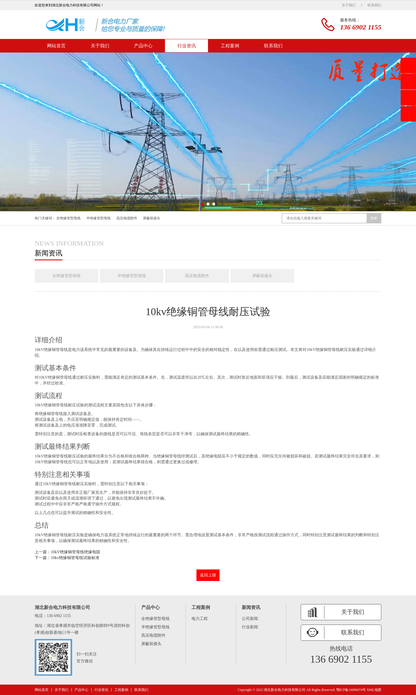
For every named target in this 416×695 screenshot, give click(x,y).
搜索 (373, 218)
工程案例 (230, 45)
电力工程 (200, 618)
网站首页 (56, 45)
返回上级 (208, 575)
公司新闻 (250, 618)
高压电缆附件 (126, 218)
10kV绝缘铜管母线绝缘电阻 (75, 552)
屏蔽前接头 (151, 218)
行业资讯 (186, 45)
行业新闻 (250, 627)
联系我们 (374, 5)
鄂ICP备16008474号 (351, 690)
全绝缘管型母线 (68, 218)
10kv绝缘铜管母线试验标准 (75, 558)
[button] (202, 204)
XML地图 (374, 690)
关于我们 (349, 5)
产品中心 (143, 45)
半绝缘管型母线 (98, 218)
